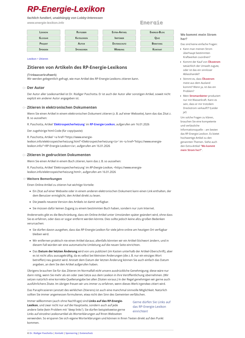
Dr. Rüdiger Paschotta (41, 333)
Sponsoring (71, 333)
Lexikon (43, 32)
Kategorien (81, 38)
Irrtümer (119, 38)
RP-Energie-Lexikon (102, 124)
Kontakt (157, 49)
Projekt (43, 43)
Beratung (157, 43)
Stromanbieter (198, 95)
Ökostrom (214, 61)
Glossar (43, 38)
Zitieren (43, 58)
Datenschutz (119, 43)
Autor (81, 43)
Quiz (157, 38)
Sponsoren (81, 49)
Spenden (43, 49)
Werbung (119, 49)
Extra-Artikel (119, 32)
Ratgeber (81, 32)
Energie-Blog (157, 32)
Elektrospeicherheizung (69, 124)
